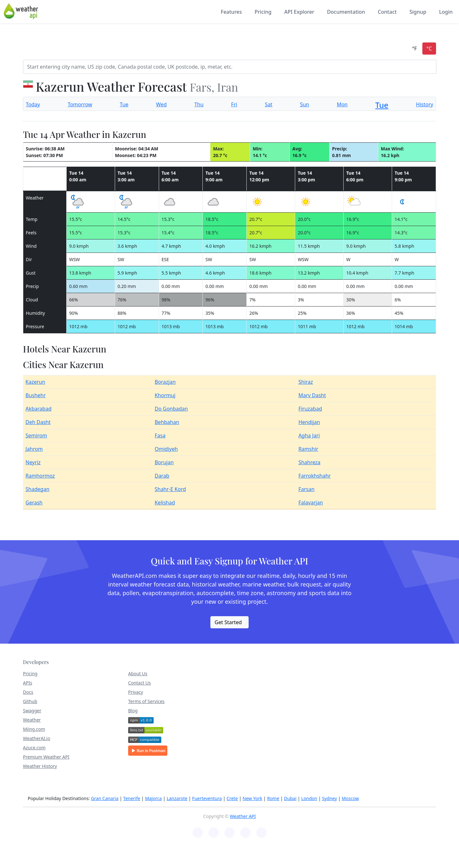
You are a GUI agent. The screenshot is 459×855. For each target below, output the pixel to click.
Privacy (135, 692)
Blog (133, 710)
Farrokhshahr (314, 475)
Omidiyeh (166, 448)
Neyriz (33, 462)
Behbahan (167, 422)
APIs (27, 683)
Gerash (34, 502)
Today (33, 104)
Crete (232, 798)
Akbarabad (39, 408)
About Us (137, 673)
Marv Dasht (312, 395)
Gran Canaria (104, 798)
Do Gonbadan (171, 408)
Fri (234, 104)
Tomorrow (80, 104)
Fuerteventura (207, 798)
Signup (417, 11)
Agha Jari (309, 435)
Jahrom (34, 448)
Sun (304, 104)
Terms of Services (146, 701)
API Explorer (299, 11)
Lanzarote (177, 798)
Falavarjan (310, 502)
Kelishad (165, 502)
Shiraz (305, 381)
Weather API (243, 816)
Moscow (350, 798)
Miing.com (34, 729)
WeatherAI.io (36, 738)
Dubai (290, 798)
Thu (199, 104)
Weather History (40, 766)
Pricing (263, 11)
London (309, 798)
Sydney (329, 798)
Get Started (228, 622)
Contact (387, 11)
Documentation (346, 11)
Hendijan (309, 422)
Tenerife (131, 798)
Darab (162, 475)
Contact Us (139, 683)
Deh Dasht (38, 422)
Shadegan (37, 489)
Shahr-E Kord (170, 489)
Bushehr (36, 395)
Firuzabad (310, 408)
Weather (32, 720)
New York (252, 798)
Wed (161, 104)
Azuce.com (34, 748)
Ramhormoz (40, 475)
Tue (124, 104)
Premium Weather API (46, 757)
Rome (273, 798)
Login (446, 11)
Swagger (32, 710)
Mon (342, 104)
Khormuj (165, 395)
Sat (269, 104)
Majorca (153, 798)
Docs (28, 692)
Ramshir (308, 448)
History (424, 104)
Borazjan (165, 381)
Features (231, 11)
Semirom (36, 435)
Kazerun (35, 381)
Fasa (160, 435)
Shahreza (309, 462)
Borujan (164, 462)
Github (30, 701)
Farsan (306, 489)
